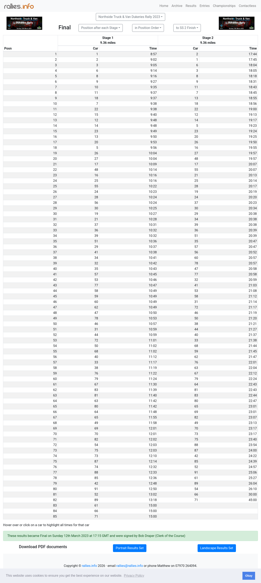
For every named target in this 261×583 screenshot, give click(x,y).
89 (196, 483)
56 (96, 203)
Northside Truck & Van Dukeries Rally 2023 (129, 17)
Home (163, 6)
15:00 (153, 505)
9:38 (153, 104)
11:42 (153, 401)
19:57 (253, 153)
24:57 (253, 467)
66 (196, 494)
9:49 (153, 131)
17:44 (253, 54)
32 (96, 263)
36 (96, 230)
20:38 (253, 214)
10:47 (153, 285)
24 (96, 192)
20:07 (253, 164)
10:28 (153, 219)
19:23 (253, 126)
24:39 (253, 461)
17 (96, 164)
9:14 (153, 71)
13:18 (153, 500)
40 (196, 335)
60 (196, 258)
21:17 (253, 307)
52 (196, 467)
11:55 (153, 417)
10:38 (153, 252)
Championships (224, 6)
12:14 (153, 461)
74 (96, 467)
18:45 (253, 93)
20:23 (253, 203)
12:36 (153, 478)
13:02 (153, 494)
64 (196, 384)
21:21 (253, 324)
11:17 (153, 362)
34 (196, 219)
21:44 (253, 346)
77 (196, 274)
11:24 (153, 379)
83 (96, 390)
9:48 (153, 120)
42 (196, 456)
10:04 (153, 153)
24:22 (253, 456)
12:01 (153, 428)
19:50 (253, 142)
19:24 (253, 131)
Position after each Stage (99, 28)
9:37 (153, 93)
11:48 (153, 412)
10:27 (153, 214)
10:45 (153, 274)
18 (96, 98)
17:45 (253, 60)
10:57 (153, 324)
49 (96, 423)
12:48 (153, 483)
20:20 (253, 197)
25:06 (253, 472)
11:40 (153, 395)
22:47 (253, 401)
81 (196, 390)
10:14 (153, 170)
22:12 (253, 373)
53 (96, 280)
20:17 (253, 186)
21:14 (253, 302)
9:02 (153, 60)
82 (196, 417)
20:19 (253, 192)
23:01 (253, 406)
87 (196, 450)
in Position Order (147, 28)
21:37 (253, 335)
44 (196, 329)
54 (96, 445)
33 (196, 340)
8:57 (153, 54)
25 (96, 181)
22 (96, 109)
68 (196, 346)
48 (196, 159)
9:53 (153, 142)
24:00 (253, 450)
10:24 (153, 197)
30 (96, 208)
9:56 (153, 148)
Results (191, 6)
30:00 (253, 494)
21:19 (253, 313)
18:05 (253, 71)
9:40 (153, 115)
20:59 (253, 280)
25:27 (253, 478)
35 (196, 241)
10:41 (153, 258)
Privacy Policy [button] (134, 575)
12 (196, 115)
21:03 (253, 285)
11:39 (153, 390)
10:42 (153, 263)
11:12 (153, 357)
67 (196, 373)
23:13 (253, 423)
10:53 (153, 318)
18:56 (253, 104)
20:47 (253, 241)
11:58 (153, 423)
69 (196, 412)
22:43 (253, 384)
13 (196, 98)
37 (196, 203)
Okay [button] (248, 575)
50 (196, 318)
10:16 (153, 175)
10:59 (153, 329)
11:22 (153, 373)
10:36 (153, 241)
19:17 (253, 120)
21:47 (253, 357)
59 (96, 296)
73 (196, 434)
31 (196, 302)
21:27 (253, 329)
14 (196, 120)
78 (196, 263)
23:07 (253, 417)
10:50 (153, 313)
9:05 (153, 65)
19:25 (253, 137)
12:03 (153, 445)
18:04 (253, 65)
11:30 (153, 384)
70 (196, 428)
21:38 (253, 340)
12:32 (153, 467)
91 (196, 472)
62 (96, 307)
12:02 (153, 439)
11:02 (153, 346)
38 (196, 324)
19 (196, 192)
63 (196, 368)
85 (196, 461)
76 (196, 362)
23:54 (253, 445)
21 (196, 175)
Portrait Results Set (130, 548)
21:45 (253, 351)
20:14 (253, 181)
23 (96, 131)
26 (196, 142)
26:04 (253, 483)
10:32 (153, 230)
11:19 (153, 368)
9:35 (153, 87)
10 (96, 87)
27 (196, 153)
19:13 (253, 115)
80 (196, 401)
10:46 (153, 280)
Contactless (247, 6)
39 (196, 225)
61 (196, 478)
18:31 (253, 82)
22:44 (253, 395)
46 (196, 313)
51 (196, 236)
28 (196, 186)
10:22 (153, 186)
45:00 (253, 500)
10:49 (153, 291)
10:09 (153, 164)
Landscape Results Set (216, 548)
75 (196, 439)
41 (96, 252)
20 (196, 137)
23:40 (253, 439)
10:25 (153, 208)
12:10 (153, 456)
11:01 (153, 340)
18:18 (253, 76)
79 (96, 379)
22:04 (253, 368)
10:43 (153, 269)
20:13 (253, 175)
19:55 (253, 148)
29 (196, 214)
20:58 (253, 269)
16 (196, 148)
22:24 (253, 379)
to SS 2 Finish (186, 28)
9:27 (153, 82)
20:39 (253, 230)
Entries (205, 6)
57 (196, 247)
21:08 (253, 291)
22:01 (253, 362)
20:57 (253, 258)
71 (196, 500)
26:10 (253, 489)
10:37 (153, 247)
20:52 (253, 252)
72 (196, 307)
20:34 (253, 208)
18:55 (253, 98)
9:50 (153, 137)
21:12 (253, 296)
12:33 (153, 472)
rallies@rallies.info (129, 566)
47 (196, 269)
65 (196, 406)
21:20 (253, 318)
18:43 (253, 87)
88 (196, 445)
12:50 (153, 489)
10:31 (153, 225)
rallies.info (89, 566)
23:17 (253, 428)
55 (196, 170)
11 (196, 87)
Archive (176, 6)
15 (96, 115)
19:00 (253, 109)
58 (96, 291)
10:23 (153, 192)
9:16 (153, 76)
